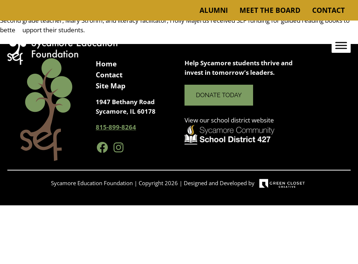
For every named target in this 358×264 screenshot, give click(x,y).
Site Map (110, 86)
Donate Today (219, 95)
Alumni (214, 10)
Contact (328, 10)
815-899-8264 (116, 127)
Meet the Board (270, 10)
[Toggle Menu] (341, 45)
